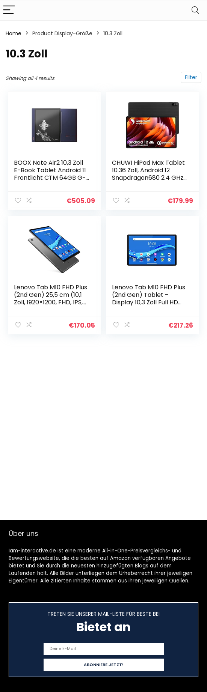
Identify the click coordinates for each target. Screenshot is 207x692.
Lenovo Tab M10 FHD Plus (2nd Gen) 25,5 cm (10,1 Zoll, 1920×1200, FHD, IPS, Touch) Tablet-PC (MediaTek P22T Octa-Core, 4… (51, 306)
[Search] (195, 10)
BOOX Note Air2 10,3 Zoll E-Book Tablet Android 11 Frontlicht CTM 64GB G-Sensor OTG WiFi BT (50, 174)
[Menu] (9, 10)
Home (13, 33)
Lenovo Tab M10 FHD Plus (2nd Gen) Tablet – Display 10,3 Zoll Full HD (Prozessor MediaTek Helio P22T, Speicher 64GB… (148, 306)
